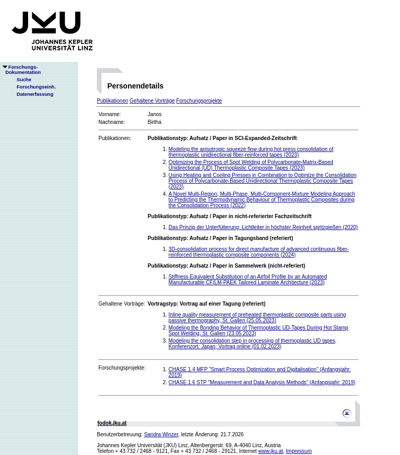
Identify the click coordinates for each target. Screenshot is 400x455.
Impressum (298, 451)
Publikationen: (114, 138)
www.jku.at (270, 451)
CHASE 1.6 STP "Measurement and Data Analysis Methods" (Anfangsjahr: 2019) (262, 382)
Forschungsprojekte (199, 101)
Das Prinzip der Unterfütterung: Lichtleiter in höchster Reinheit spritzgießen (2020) (263, 227)
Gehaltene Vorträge (152, 101)
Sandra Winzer (161, 434)
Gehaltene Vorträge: (121, 304)
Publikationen (112, 101)
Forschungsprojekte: (122, 368)
